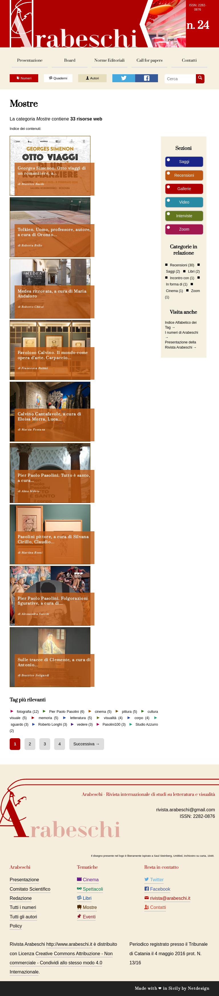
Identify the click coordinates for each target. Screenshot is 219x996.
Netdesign (198, 988)
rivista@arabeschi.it (167, 898)
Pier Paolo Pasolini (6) (66, 711)
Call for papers (150, 60)
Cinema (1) (174, 291)
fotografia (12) (27, 711)
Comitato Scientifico (30, 889)
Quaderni (58, 78)
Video (184, 202)
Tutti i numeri (23, 907)
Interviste (184, 216)
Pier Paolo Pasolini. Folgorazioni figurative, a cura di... (53, 601)
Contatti (189, 60)
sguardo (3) (20, 725)
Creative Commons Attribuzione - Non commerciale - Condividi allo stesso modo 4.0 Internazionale (61, 963)
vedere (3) (85, 725)
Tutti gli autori (23, 916)
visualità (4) (113, 718)
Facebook (157, 889)
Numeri (23, 78)
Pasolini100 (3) (114, 725)
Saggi (184, 161)
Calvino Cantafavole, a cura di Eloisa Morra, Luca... (50, 417)
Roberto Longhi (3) (52, 725)
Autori (92, 78)
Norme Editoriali (109, 60)
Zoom (184, 229)
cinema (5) (103, 711)
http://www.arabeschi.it (69, 944)
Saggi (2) (173, 271)
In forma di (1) (176, 284)
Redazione (21, 898)
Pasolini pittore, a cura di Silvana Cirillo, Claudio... (53, 539)
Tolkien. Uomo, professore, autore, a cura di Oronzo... (54, 232)
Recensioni (184, 175)
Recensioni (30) (182, 265)
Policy (16, 925)
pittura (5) (129, 711)
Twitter (154, 879)
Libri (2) (194, 271)
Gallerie (184, 188)
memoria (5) (48, 718)
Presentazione (29, 60)
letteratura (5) (81, 718)
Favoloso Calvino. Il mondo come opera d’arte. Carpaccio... (53, 355)
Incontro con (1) (182, 278)
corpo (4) (142, 718)
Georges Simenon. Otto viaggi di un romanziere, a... (52, 171)
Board (69, 60)
